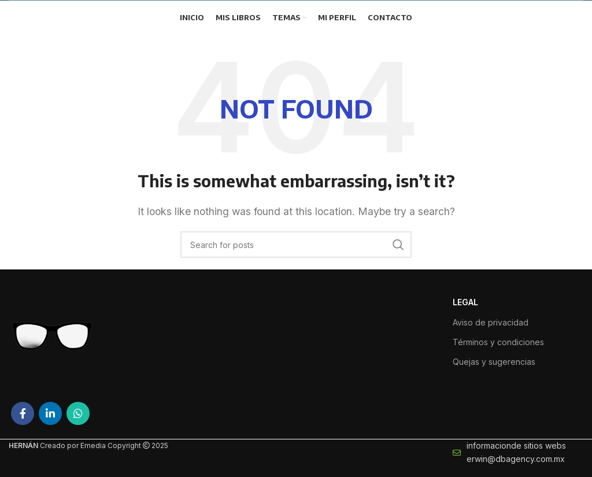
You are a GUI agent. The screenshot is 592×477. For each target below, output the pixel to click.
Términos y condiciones (498, 342)
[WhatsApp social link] (78, 413)
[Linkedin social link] (50, 413)
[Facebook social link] (22, 413)
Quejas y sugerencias (494, 362)
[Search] (296, 244)
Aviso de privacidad (490, 322)
